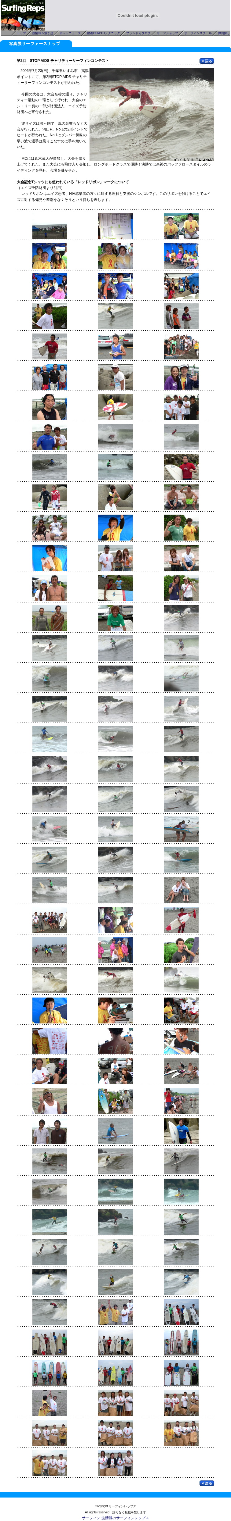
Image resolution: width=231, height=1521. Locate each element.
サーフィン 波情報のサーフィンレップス (115, 1518)
